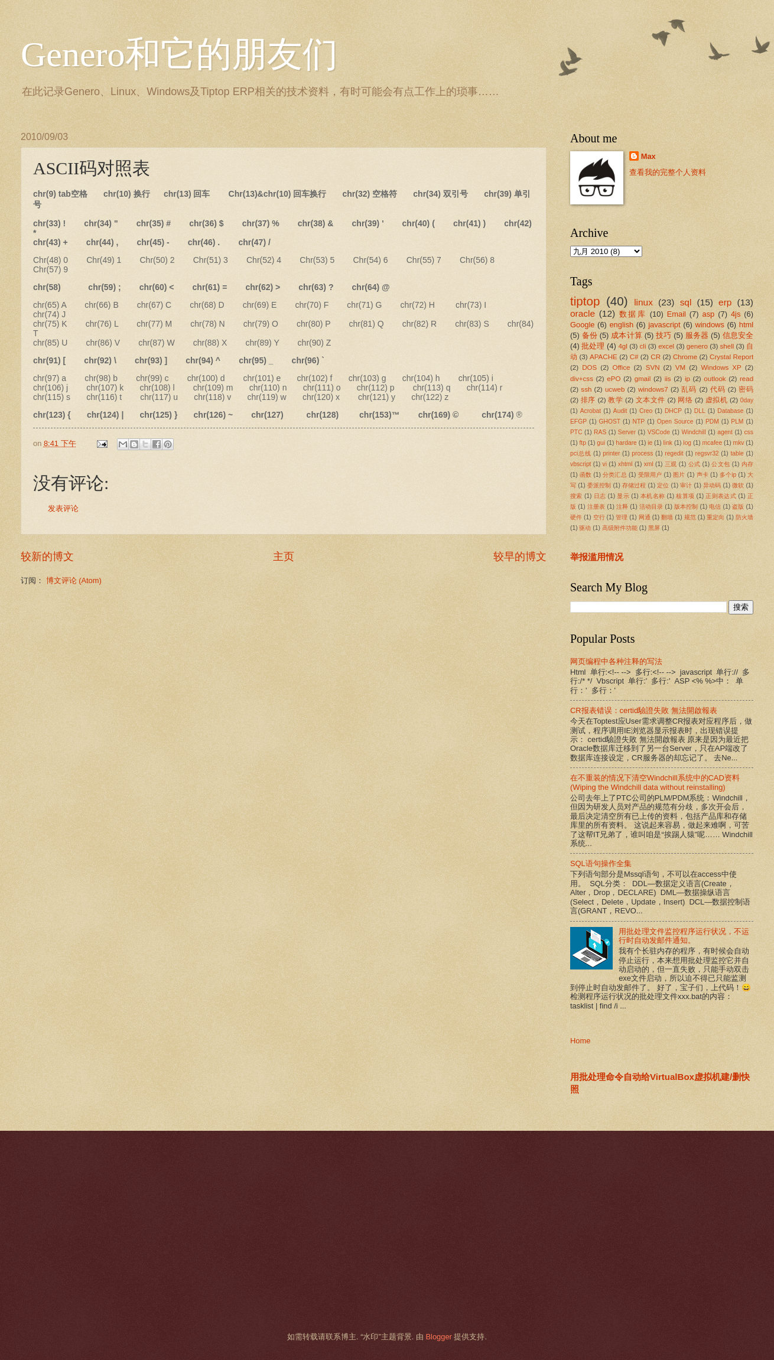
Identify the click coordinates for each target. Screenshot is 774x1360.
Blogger (438, 1336)
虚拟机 (716, 400)
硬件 (576, 517)
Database (730, 411)
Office (621, 367)
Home (580, 1040)
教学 (615, 400)
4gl (622, 346)
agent (725, 432)
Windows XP (721, 367)
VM (680, 367)
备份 (589, 335)
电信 (715, 506)
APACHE (603, 356)
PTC (576, 432)
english (621, 324)
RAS (600, 432)
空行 (599, 517)
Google (582, 324)
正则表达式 (720, 496)
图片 (679, 474)
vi (605, 464)
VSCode (659, 432)
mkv (738, 443)
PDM (712, 421)
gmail (643, 378)
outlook (715, 378)
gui (601, 443)
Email (676, 314)
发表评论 (63, 508)
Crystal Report (731, 356)
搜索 (576, 496)
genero (697, 346)
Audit (620, 411)
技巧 (663, 335)
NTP (639, 421)
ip (687, 378)
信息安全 (738, 335)
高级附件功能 (620, 528)
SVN (653, 367)
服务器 (697, 335)
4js (735, 314)
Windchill (693, 432)
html (746, 324)
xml (648, 464)
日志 (600, 496)
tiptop (585, 301)
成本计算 (626, 335)
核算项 (685, 496)
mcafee (712, 443)
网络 (685, 400)
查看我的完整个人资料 (667, 172)
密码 (746, 389)
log (687, 443)
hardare (626, 443)
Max (648, 156)
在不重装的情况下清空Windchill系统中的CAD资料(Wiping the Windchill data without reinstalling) (655, 782)
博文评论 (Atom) (74, 580)
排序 (588, 400)
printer (611, 453)
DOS (589, 367)
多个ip (728, 474)
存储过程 (634, 485)
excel (666, 346)
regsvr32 (707, 453)
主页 (283, 556)
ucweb (615, 389)
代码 (718, 389)
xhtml (625, 464)
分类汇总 (615, 474)
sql (686, 302)
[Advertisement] (372, 1231)
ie (650, 443)
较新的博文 (47, 556)
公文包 (720, 464)
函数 (585, 474)
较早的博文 (520, 556)
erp (724, 302)
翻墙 (667, 517)
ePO (613, 378)
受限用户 (650, 474)
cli (643, 346)
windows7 (653, 389)
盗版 (738, 506)
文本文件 (650, 400)
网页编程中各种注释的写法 (616, 661)
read (746, 378)
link (668, 443)
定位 (663, 485)
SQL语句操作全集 (601, 863)
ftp (582, 443)
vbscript (580, 464)
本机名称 (652, 496)
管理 (621, 517)
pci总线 (580, 453)
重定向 (715, 517)
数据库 (632, 314)
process (642, 453)
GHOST (610, 421)
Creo (645, 411)
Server (627, 432)
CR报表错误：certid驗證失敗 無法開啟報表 (643, 710)
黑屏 (654, 528)
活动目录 (651, 506)
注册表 (596, 506)
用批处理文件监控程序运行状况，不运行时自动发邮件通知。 (684, 936)
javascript (664, 324)
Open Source (675, 421)
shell (727, 346)
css (748, 432)
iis (668, 378)
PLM (737, 421)
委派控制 (599, 485)
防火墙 (744, 517)
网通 (645, 517)
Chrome (685, 356)
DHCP (673, 411)
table (736, 453)
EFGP (578, 421)
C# (634, 356)
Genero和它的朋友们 (179, 54)
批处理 (592, 345)
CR (656, 356)
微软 (738, 485)
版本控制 (686, 506)
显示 (623, 496)
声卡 (702, 474)
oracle (582, 313)
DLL (699, 411)
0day (746, 400)
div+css (581, 378)
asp (709, 314)
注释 (622, 506)
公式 (694, 464)
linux (643, 302)
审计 (686, 485)
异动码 (712, 485)
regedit (674, 453)
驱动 (585, 528)
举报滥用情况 (596, 557)
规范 (690, 517)
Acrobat (590, 411)
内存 (747, 464)
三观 (671, 464)
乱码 (689, 389)
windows (709, 324)
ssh (586, 389)
